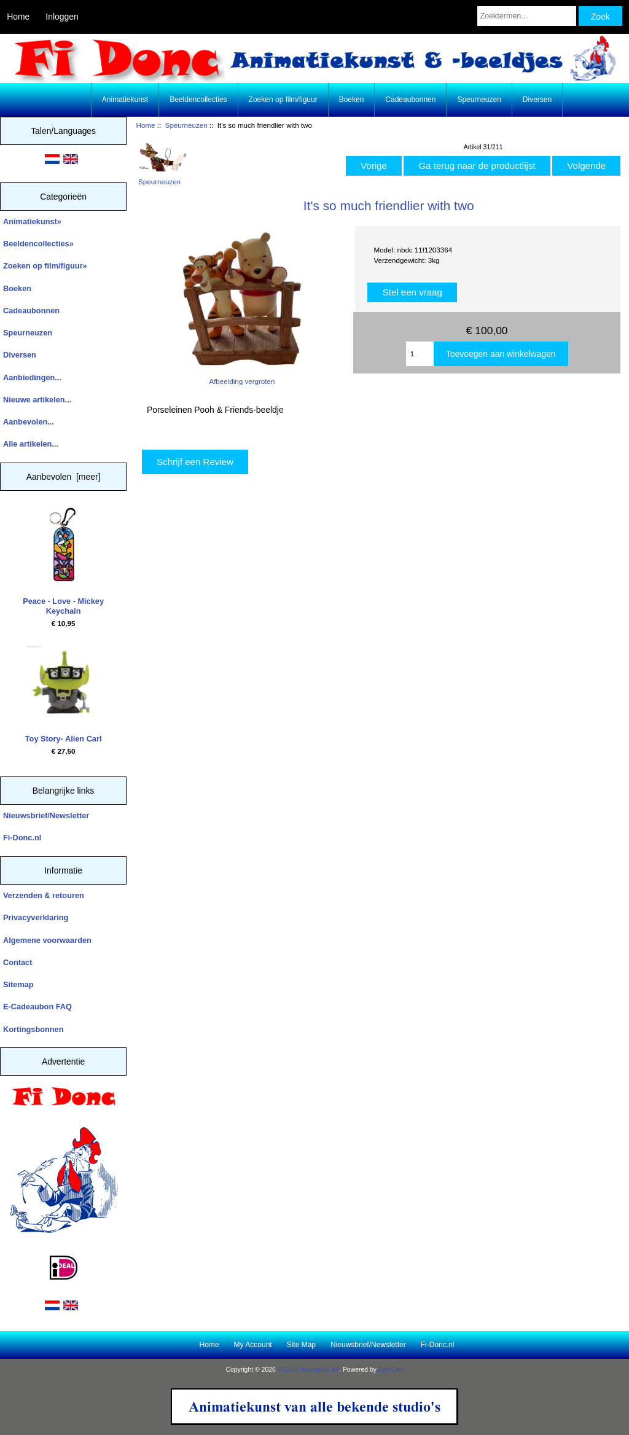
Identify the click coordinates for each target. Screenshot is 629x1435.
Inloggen (61, 17)
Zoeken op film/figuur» (45, 265)
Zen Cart (391, 1369)
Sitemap (18, 984)
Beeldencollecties (198, 99)
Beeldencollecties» (38, 243)
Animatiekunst (125, 99)
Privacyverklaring (35, 917)
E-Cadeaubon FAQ (37, 1006)
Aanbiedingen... (32, 377)
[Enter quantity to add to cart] (420, 354)
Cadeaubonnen (410, 99)
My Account (253, 1344)
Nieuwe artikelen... (37, 399)
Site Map (301, 1344)
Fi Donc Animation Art (308, 1369)
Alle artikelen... (30, 443)
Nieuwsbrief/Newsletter (46, 815)
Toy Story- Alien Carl (63, 694)
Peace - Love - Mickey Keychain (63, 561)
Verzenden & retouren (43, 895)
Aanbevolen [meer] (63, 477)
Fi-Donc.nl (22, 837)
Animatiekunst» (32, 221)
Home (18, 17)
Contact (17, 962)
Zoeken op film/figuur (283, 99)
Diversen (537, 99)
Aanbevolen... (28, 421)
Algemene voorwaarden (47, 940)
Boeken (351, 99)
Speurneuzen (186, 125)
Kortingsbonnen (33, 1029)
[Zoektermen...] (526, 16)
